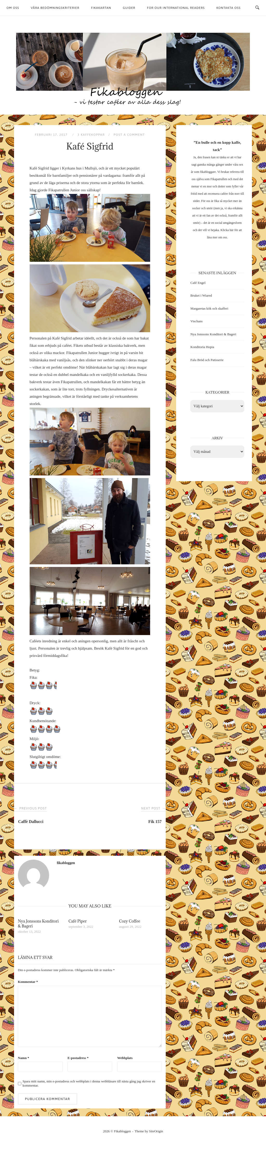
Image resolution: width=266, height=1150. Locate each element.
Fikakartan (101, 8)
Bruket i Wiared (201, 295)
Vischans (196, 321)
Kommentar (28, 982)
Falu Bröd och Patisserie (206, 360)
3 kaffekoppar (91, 134)
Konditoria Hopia (202, 347)
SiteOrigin (156, 1131)
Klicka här (227, 230)
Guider (129, 8)
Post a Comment (129, 134)
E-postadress (78, 1058)
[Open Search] (257, 7)
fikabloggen (66, 863)
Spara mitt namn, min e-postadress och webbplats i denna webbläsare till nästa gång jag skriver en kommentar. (89, 1083)
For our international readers (176, 8)
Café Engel (197, 283)
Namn (23, 1058)
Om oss (12, 8)
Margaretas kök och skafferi (209, 308)
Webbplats (124, 1058)
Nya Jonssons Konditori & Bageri (213, 334)
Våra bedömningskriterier (55, 8)
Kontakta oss (228, 8)
